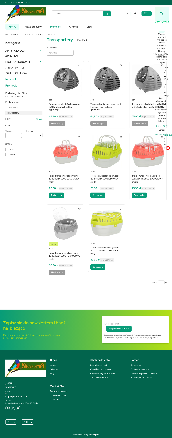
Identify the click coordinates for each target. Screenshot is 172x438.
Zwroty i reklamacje (99, 377)
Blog (52, 373)
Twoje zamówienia (58, 391)
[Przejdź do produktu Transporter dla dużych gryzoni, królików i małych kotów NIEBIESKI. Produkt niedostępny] (65, 79)
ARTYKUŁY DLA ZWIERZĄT (28, 34)
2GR (12, 149)
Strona (155, 283)
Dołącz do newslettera (118, 329)
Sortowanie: (52, 47)
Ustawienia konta (58, 395)
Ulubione (54, 399)
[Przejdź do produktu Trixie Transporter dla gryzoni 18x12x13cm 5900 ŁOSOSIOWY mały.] (65, 151)
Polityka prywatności (140, 369)
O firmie (54, 369)
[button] (107, 13)
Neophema (10, 34)
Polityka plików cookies (141, 377)
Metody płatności (98, 365)
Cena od (8, 131)
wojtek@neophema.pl (16, 396)
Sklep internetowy (85, 434)
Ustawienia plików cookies (143, 373)
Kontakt (19, 2)
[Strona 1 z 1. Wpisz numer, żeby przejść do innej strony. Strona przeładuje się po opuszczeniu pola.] (161, 283)
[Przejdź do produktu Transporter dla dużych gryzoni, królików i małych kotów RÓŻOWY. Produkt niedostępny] (106, 79)
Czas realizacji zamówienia (102, 373)
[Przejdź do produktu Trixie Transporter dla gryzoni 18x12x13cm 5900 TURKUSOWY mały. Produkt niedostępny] (65, 223)
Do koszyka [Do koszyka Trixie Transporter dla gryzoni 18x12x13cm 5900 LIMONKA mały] (98, 267)
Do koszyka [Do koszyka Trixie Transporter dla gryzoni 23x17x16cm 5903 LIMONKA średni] (98, 195)
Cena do (29, 131)
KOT (43, 34)
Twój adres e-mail (111, 324)
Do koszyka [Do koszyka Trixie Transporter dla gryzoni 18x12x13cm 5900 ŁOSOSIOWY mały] (56, 195)
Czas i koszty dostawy (100, 369)
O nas (27, 2)
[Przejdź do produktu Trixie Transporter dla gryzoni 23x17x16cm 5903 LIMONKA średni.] (106, 151)
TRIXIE (12, 154)
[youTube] (168, 148)
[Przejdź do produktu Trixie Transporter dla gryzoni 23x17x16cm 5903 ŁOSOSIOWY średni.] (148, 151)
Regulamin (136, 365)
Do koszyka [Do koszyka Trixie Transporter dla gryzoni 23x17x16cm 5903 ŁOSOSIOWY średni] (139, 195)
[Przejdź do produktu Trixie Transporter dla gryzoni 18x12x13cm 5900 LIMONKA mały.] (106, 223)
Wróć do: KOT (11, 107)
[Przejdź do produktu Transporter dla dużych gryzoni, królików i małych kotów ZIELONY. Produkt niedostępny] (148, 79)
